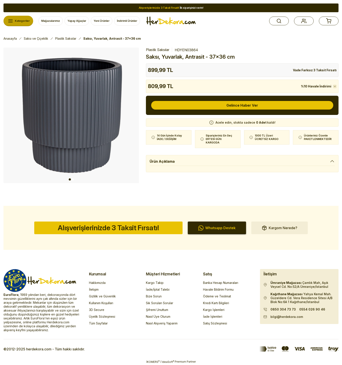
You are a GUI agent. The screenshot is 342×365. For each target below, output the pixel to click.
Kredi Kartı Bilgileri (216, 303)
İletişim (94, 289)
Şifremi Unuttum (157, 310)
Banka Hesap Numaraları (220, 283)
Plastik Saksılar (157, 50)
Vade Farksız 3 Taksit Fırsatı (315, 70)
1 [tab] (70, 179)
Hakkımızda (97, 283)
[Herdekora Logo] (171, 21)
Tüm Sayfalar (98, 323)
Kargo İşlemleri (213, 310)
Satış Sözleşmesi (215, 323)
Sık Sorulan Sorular (159, 303)
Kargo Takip (155, 283)
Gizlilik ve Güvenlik (102, 296)
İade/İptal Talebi (157, 289)
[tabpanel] (71, 115)
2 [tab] (73, 179)
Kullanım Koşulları (101, 303)
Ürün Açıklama (162, 161)
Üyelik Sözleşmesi (102, 316)
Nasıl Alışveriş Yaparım (162, 323)
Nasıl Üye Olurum (158, 316)
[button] (279, 21)
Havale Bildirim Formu (218, 289)
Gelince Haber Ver (242, 105)
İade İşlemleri (212, 316)
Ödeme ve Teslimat (217, 296)
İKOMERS (152, 361)
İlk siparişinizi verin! (171, 7)
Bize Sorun (154, 296)
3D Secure (96, 310)
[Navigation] (18, 21)
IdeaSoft (168, 361)
